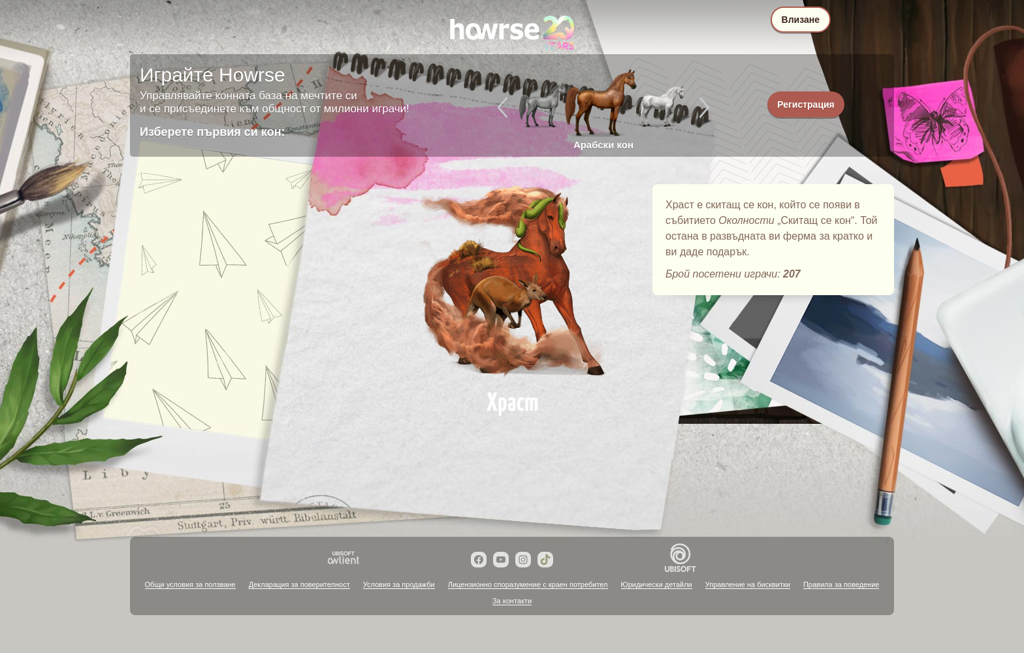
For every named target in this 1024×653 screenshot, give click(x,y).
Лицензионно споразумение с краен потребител (528, 584)
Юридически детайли (656, 584)
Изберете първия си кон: (212, 131)
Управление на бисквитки (747, 584)
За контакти (512, 601)
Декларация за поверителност (299, 584)
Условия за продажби (399, 584)
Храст (512, 282)
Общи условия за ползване (190, 584)
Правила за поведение (841, 584)
